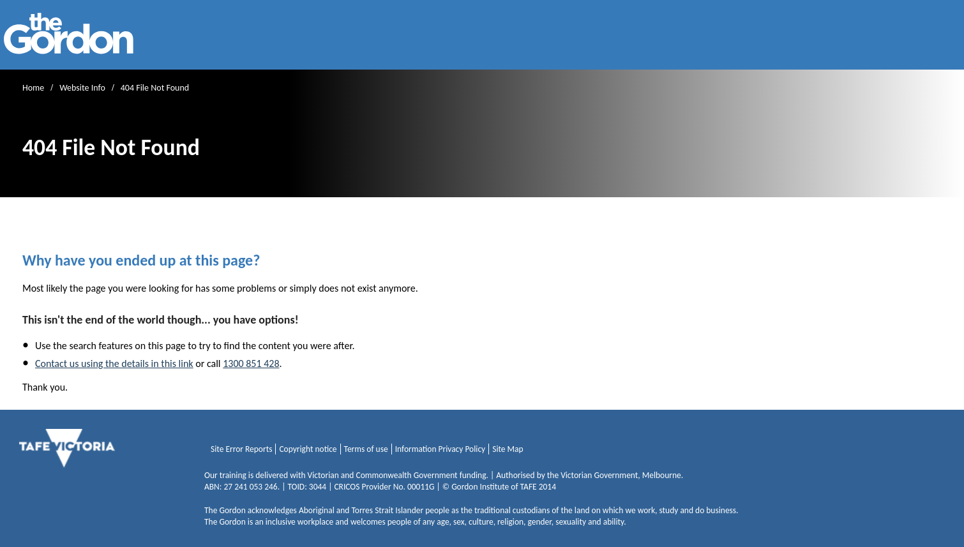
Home (33, 87)
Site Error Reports (241, 449)
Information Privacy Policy (440, 449)
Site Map (507, 449)
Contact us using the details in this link (114, 363)
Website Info (82, 87)
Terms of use (366, 449)
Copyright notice (307, 449)
